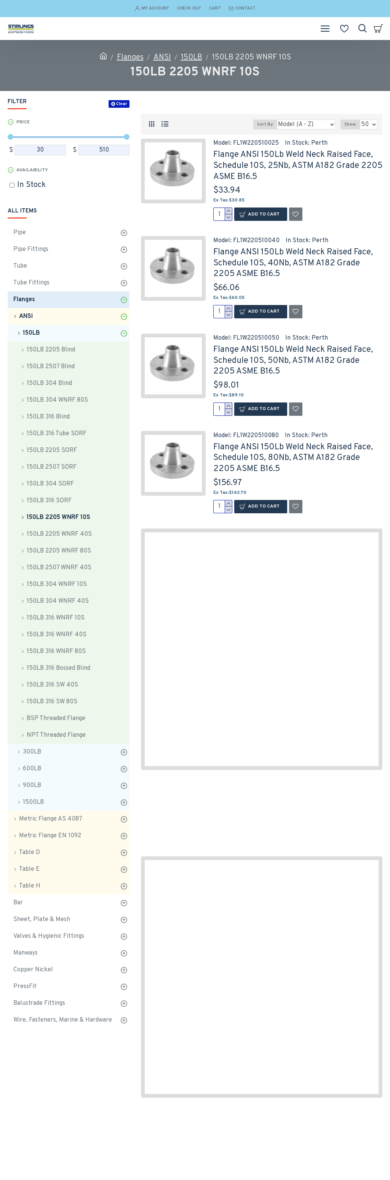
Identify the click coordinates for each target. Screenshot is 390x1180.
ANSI (162, 57)
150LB (191, 57)
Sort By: (265, 124)
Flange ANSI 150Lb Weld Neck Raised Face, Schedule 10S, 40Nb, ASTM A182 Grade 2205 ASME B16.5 (293, 263)
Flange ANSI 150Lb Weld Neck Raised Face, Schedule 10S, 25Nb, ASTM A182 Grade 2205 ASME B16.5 (297, 166)
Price (23, 122)
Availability (32, 170)
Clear (121, 104)
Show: (350, 124)
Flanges (130, 57)
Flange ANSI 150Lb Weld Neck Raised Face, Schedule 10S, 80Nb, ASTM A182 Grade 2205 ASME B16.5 (293, 458)
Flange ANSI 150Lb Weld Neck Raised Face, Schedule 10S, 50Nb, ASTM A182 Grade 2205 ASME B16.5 (293, 361)
